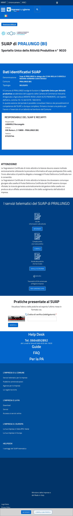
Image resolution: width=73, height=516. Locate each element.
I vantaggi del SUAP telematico (14, 448)
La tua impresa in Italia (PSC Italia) (16, 429)
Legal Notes (5, 504)
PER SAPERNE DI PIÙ (37, 288)
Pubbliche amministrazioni (13, 381)
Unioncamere (14, 2)
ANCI (24, 2)
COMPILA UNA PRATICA (43, 512)
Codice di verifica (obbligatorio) (42, 314)
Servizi (5, 409)
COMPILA (37, 249)
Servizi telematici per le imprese (15, 377)
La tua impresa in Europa (12, 433)
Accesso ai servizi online (12, 413)
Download (6, 405)
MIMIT (3, 2)
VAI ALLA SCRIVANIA (37, 268)
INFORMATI (26, 512)
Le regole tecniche (10, 389)
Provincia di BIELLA (9, 24)
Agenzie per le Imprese (11, 385)
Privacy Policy (5, 507)
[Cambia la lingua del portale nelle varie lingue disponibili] (6, 16)
